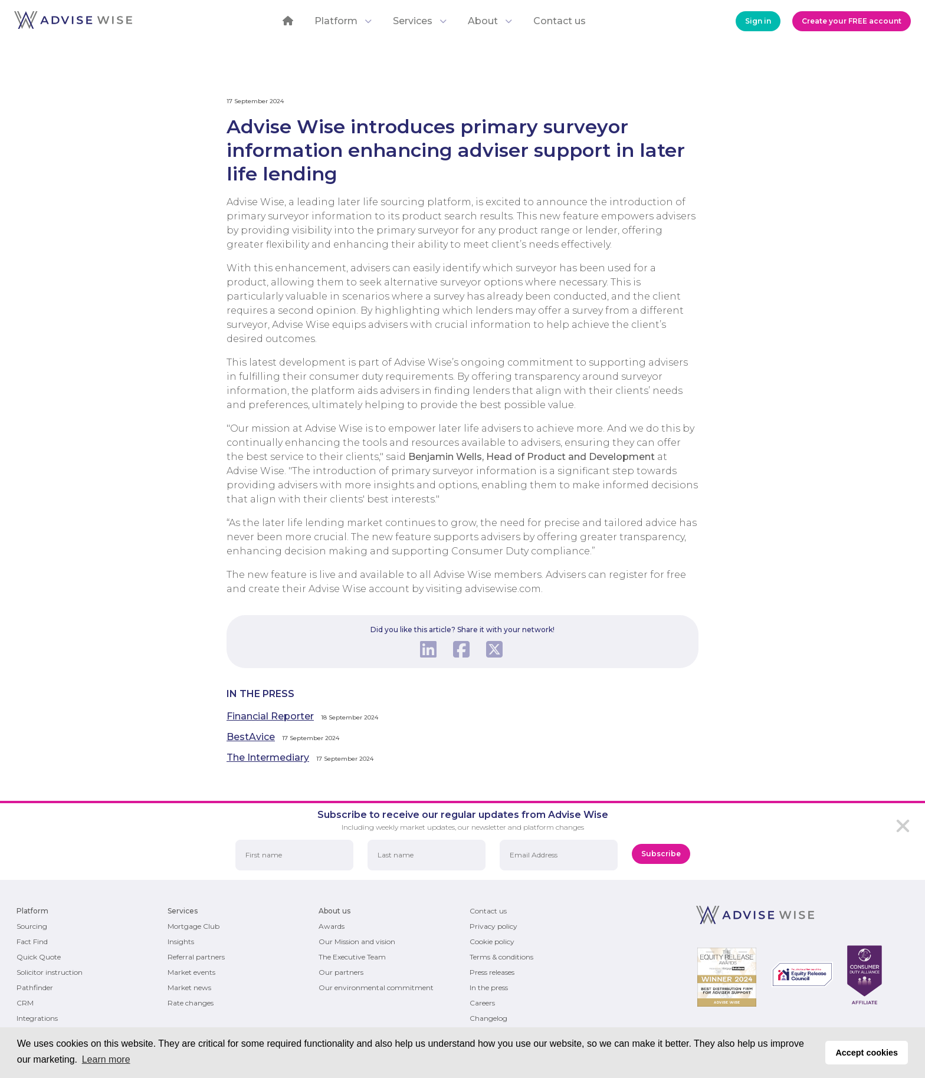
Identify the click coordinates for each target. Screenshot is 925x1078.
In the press (489, 987)
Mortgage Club (193, 926)
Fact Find (32, 941)
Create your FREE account (851, 21)
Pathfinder (35, 987)
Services (420, 21)
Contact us (559, 21)
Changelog (488, 1018)
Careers (482, 1002)
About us (334, 910)
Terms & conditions (501, 956)
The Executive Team (352, 956)
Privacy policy (493, 926)
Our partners (341, 972)
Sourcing (32, 926)
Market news (189, 987)
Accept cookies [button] (866, 1052)
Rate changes (191, 1002)
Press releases (492, 972)
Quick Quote (39, 956)
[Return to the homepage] (73, 25)
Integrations (37, 1018)
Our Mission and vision (357, 941)
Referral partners (196, 956)
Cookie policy (492, 941)
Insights (181, 941)
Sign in (758, 21)
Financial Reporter (270, 716)
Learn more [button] (106, 1059)
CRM (25, 1002)
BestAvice (251, 736)
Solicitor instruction (50, 972)
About (490, 21)
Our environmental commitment (376, 987)
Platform (343, 21)
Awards (332, 926)
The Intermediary (268, 757)
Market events (191, 972)
